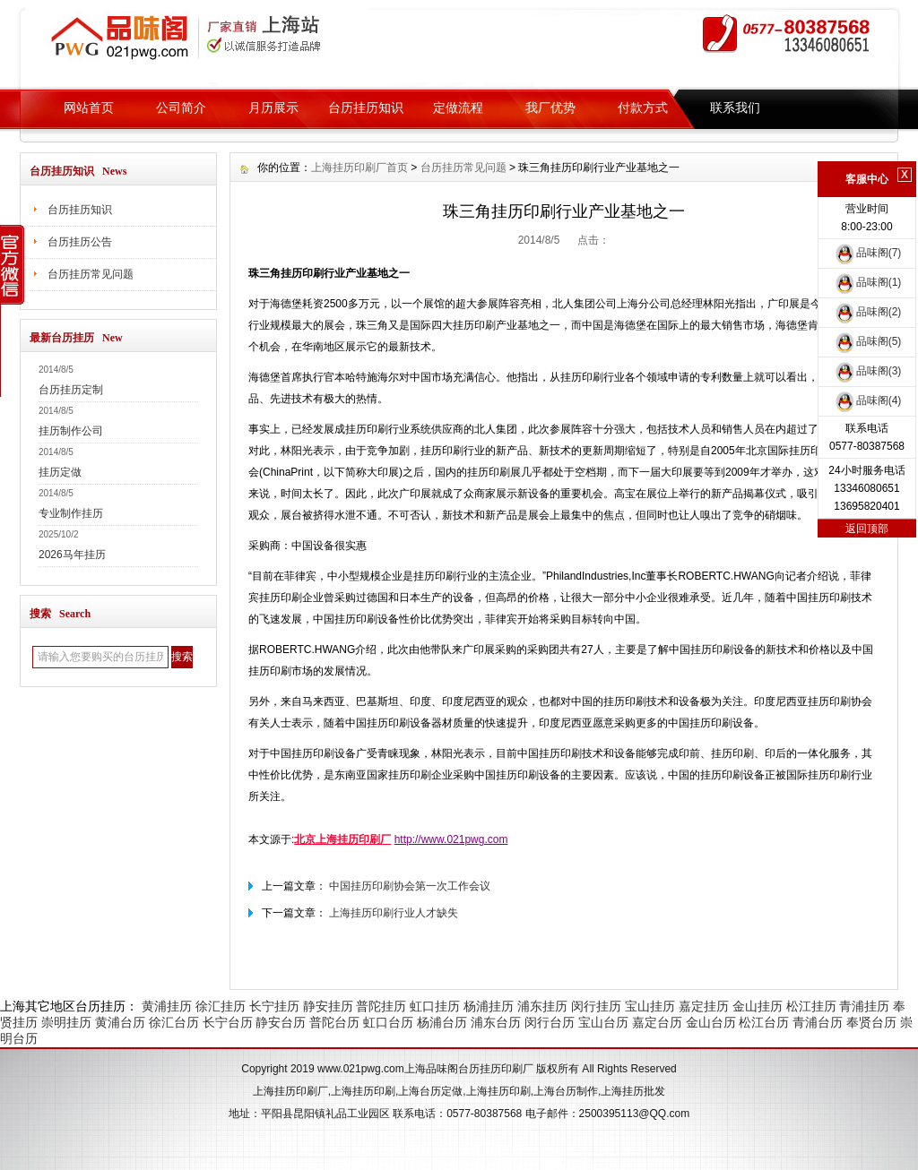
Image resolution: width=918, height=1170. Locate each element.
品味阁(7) (867, 252)
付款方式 (643, 107)
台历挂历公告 (80, 242)
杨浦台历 (442, 1022)
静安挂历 (328, 1006)
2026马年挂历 (72, 554)
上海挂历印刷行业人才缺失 (393, 913)
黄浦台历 (120, 1022)
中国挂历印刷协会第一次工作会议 (409, 886)
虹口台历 (388, 1022)
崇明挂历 (66, 1022)
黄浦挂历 (167, 1006)
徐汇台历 (174, 1022)
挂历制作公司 (71, 431)
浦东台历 (496, 1022)
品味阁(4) (867, 400)
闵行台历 (549, 1022)
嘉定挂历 (704, 1006)
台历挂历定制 (71, 389)
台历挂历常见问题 (91, 274)
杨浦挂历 (488, 1006)
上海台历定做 (430, 1091)
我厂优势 (550, 107)
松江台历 (764, 1022)
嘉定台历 (657, 1022)
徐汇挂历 (220, 1006)
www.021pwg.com (360, 1068)
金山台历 (711, 1022)
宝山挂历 (650, 1006)
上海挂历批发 (633, 1091)
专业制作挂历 (71, 513)
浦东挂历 (542, 1006)
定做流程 (458, 107)
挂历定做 (60, 472)
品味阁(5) (867, 341)
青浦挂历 (864, 1006)
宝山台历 (603, 1022)
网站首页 (89, 107)
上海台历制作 (565, 1091)
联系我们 (735, 107)
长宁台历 (228, 1022)
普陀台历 (334, 1022)
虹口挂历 (435, 1006)
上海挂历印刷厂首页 (359, 167)
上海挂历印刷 (363, 1091)
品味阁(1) (867, 282)
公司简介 (181, 107)
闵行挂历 (596, 1006)
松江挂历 (811, 1006)
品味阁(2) (867, 311)
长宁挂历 (274, 1006)
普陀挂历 (381, 1006)
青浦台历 (817, 1022)
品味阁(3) (867, 371)
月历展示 (273, 107)
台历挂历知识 (365, 107)
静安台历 (280, 1022)
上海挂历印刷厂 (290, 1091)
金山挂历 (757, 1006)
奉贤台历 (871, 1022)
